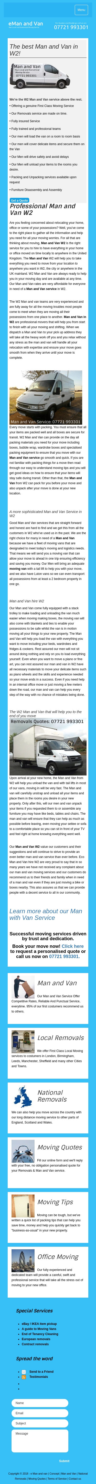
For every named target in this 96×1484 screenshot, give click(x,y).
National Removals (51, 1096)
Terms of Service (57, 1478)
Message (40, 1441)
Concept (54, 1473)
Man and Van (57, 983)
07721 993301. (64, 956)
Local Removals (60, 1038)
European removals (36, 1339)
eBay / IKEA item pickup (39, 1324)
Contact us (75, 1478)
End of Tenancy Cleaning (40, 1334)
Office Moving (57, 1257)
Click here (73, 946)
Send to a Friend (41, 1372)
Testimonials (38, 1377)
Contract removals (35, 1344)
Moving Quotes (59, 1147)
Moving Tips (55, 1202)
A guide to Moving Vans (39, 1329)
